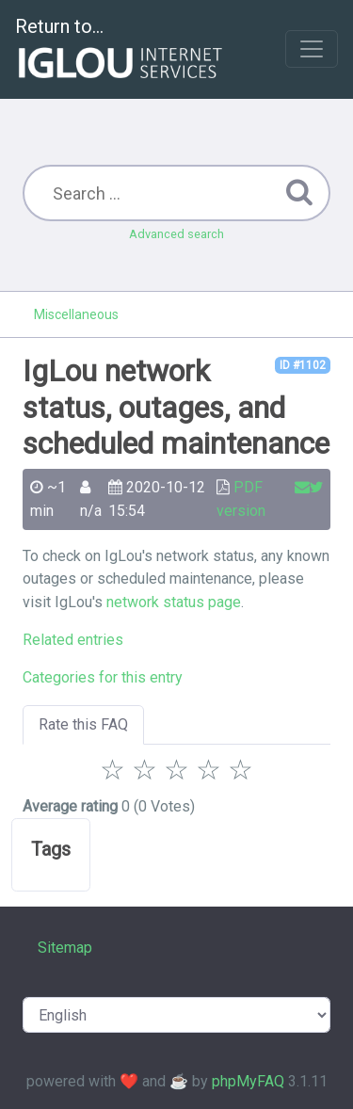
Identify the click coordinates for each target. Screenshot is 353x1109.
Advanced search (176, 234)
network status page (173, 602)
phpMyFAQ (248, 1081)
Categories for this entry (103, 677)
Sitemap (65, 947)
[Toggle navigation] (311, 49)
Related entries (73, 640)
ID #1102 (303, 365)
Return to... (121, 50)
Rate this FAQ (83, 724)
